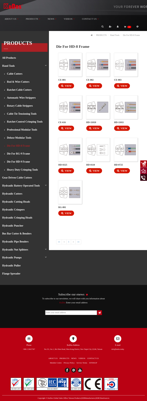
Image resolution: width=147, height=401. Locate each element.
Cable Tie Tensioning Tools (21, 113)
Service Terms (82, 363)
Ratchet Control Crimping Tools (24, 121)
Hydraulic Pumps (12, 257)
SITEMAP (93, 363)
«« (59, 242)
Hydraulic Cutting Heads (16, 201)
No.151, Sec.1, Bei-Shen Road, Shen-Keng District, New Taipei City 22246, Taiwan (73, 349)
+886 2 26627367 (29, 349)
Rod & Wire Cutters (17, 81)
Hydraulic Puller (11, 265)
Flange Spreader (11, 273)
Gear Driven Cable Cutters (17, 177)
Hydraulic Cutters (12, 193)
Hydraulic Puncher (12, 225)
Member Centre (56, 363)
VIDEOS (69, 19)
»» (78, 242)
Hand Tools (8, 65)
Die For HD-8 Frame (18, 145)
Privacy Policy (69, 363)
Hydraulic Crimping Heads (17, 217)
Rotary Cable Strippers (19, 105)
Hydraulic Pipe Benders (15, 241)
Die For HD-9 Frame (18, 161)
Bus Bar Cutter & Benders (16, 233)
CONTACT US (90, 19)
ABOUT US (12, 19)
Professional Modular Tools (21, 129)
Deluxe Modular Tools (18, 137)
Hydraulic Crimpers (13, 209)
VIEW (64, 86)
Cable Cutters (14, 73)
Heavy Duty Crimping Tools (22, 169)
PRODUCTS (33, 19)
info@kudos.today (117, 349)
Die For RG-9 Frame (18, 153)
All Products (9, 57)
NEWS (52, 19)
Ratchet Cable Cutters (19, 89)
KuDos (62, 302)
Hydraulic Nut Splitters (15, 249)
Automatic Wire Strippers (21, 97)
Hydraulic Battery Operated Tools (21, 185)
